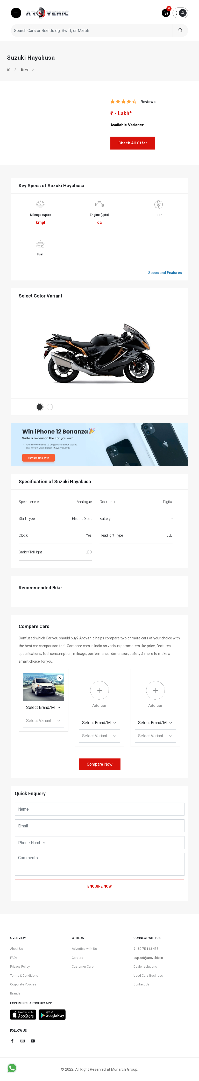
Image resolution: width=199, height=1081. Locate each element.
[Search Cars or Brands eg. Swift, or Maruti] (92, 30)
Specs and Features (165, 273)
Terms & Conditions (24, 975)
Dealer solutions (145, 966)
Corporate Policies (23, 984)
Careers (77, 958)
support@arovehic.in (148, 958)
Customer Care (83, 966)
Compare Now (99, 764)
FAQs (14, 958)
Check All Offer (132, 143)
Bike (24, 69)
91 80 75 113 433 (145, 949)
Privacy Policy (20, 966)
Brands (15, 993)
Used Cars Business (148, 975)
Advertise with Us (84, 949)
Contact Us (141, 984)
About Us (16, 949)
